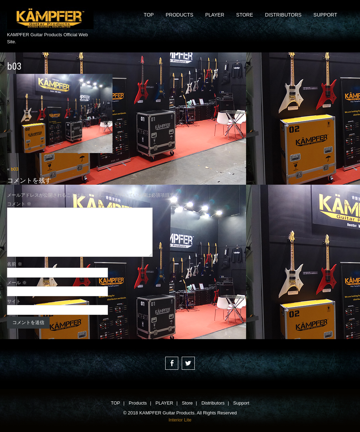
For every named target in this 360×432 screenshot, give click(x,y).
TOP (149, 15)
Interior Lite (179, 420)
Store (244, 15)
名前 (14, 264)
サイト (14, 301)
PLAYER (214, 15)
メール (17, 282)
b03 (15, 169)
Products (179, 15)
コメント (19, 204)
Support (325, 15)
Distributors (283, 15)
